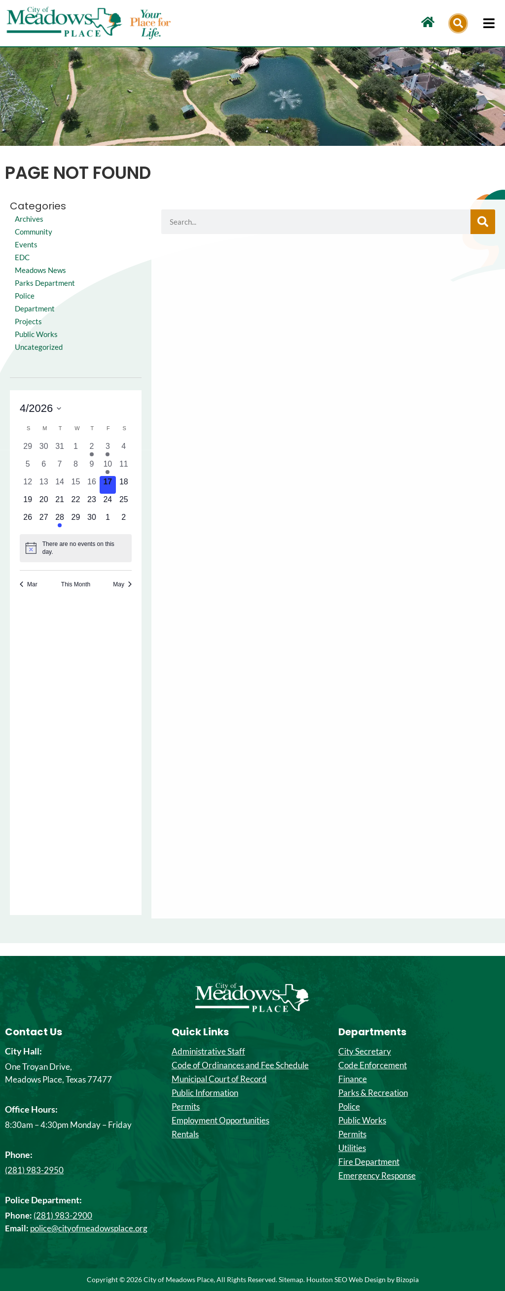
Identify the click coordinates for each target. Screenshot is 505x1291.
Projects (29, 334)
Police (349, 1107)
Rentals (185, 1134)
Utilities (352, 1148)
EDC (23, 257)
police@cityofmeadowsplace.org (88, 1228)
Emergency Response (377, 1176)
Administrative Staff (208, 1051)
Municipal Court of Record (219, 1079)
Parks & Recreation (373, 1093)
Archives (29, 218)
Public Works (37, 346)
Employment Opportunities (220, 1120)
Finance (352, 1079)
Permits (186, 1107)
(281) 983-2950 (34, 1170)
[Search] (482, 221)
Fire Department (368, 1162)
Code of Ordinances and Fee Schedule (240, 1065)
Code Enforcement (372, 1065)
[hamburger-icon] (489, 23)
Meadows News (42, 269)
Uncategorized (40, 359)
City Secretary (364, 1051)
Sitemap (291, 1279)
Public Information (205, 1093)
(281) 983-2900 (63, 1215)
